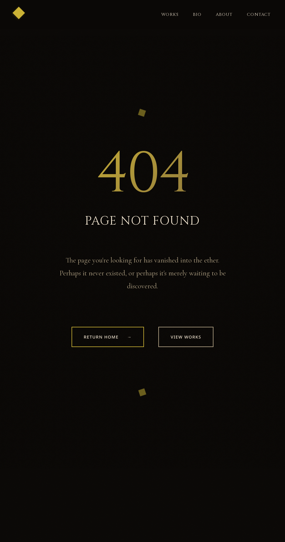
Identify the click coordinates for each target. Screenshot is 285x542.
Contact (259, 14)
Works (170, 14)
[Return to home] (21, 16)
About (224, 14)
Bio (197, 14)
